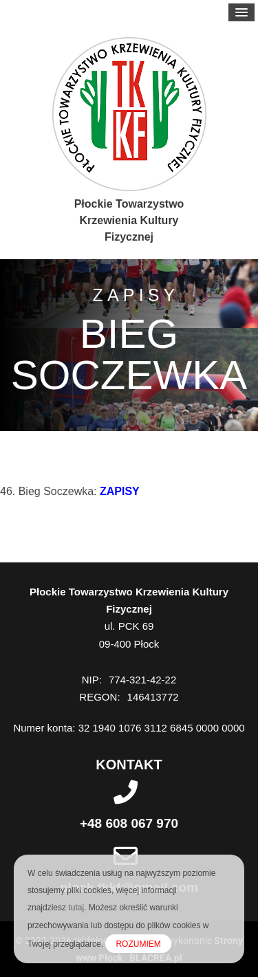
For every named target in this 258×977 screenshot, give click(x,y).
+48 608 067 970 (129, 823)
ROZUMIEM (138, 944)
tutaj (76, 907)
